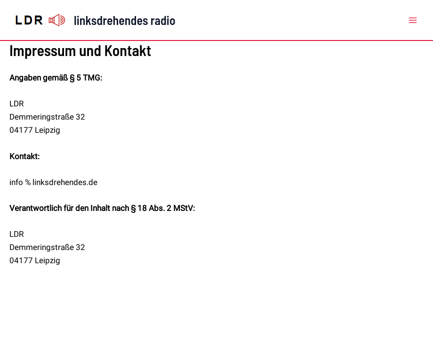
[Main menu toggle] (413, 20)
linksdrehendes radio (125, 20)
